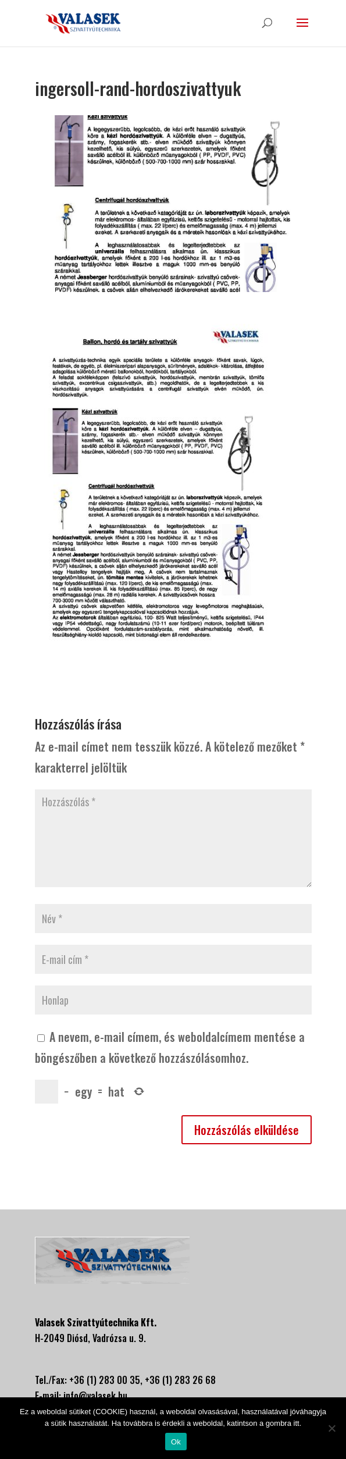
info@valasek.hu (95, 1396)
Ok (176, 1441)
